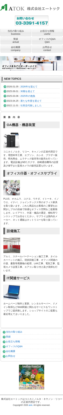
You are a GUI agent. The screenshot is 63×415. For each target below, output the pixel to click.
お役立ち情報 (47, 32)
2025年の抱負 (27, 96)
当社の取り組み (16, 32)
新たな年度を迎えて (31, 100)
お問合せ (47, 48)
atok (30, 405)
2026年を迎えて (28, 86)
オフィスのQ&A (47, 40)
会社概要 (15, 48)
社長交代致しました (31, 105)
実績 (16, 40)
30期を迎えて (27, 91)
